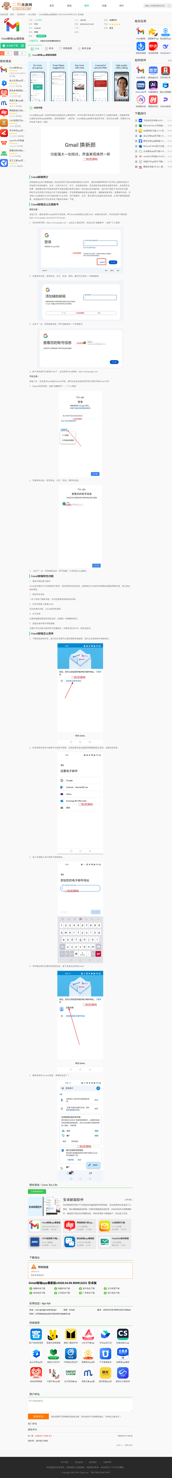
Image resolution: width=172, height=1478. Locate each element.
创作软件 (41, 36)
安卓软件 (21, 14)
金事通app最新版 (122, 1362)
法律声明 (107, 1462)
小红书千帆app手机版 (88, 1343)
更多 (170, 61)
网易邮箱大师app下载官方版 (86, 1223)
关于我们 (65, 1462)
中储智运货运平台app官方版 (71, 1362)
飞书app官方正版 (105, 1343)
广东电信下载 (89, 1293)
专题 (104, 5)
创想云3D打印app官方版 (53, 1362)
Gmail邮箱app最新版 (51, 1223)
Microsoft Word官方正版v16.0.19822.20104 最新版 (154, 146)
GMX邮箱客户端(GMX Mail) (51, 1238)
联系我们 (93, 1462)
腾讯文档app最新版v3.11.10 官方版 (154, 141)
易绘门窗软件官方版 (71, 1343)
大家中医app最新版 (53, 1382)
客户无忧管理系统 (36, 1343)
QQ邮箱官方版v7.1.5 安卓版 (154, 131)
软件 (86, 5)
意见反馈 (79, 1462)
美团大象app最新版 (88, 1382)
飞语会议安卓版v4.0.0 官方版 (154, 120)
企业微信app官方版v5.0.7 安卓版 (154, 151)
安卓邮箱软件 (73, 1200)
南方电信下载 (89, 1288)
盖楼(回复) (129, 1445)
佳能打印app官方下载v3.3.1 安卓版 (154, 161)
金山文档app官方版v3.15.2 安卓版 (154, 136)
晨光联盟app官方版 (105, 1382)
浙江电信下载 (114, 1293)
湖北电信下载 (39, 1293)
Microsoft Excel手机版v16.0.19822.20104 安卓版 (154, 126)
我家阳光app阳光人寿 (88, 1362)
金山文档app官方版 (36, 1362)
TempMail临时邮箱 (120, 1238)
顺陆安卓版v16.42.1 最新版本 (154, 167)
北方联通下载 (114, 1288)
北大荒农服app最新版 (70, 1382)
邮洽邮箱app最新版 (85, 1238)
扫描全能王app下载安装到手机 (123, 1343)
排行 (121, 5)
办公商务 (32, 14)
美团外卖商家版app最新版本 (53, 1343)
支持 (119, 1445)
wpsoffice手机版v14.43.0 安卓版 (154, 156)
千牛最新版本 (105, 1362)
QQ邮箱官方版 (118, 1223)
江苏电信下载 (64, 1293)
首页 (51, 5)
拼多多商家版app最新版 (36, 1382)
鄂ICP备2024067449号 (100, 1472)
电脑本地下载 (39, 1288)
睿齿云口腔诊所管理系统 (123, 1382)
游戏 (69, 5)
